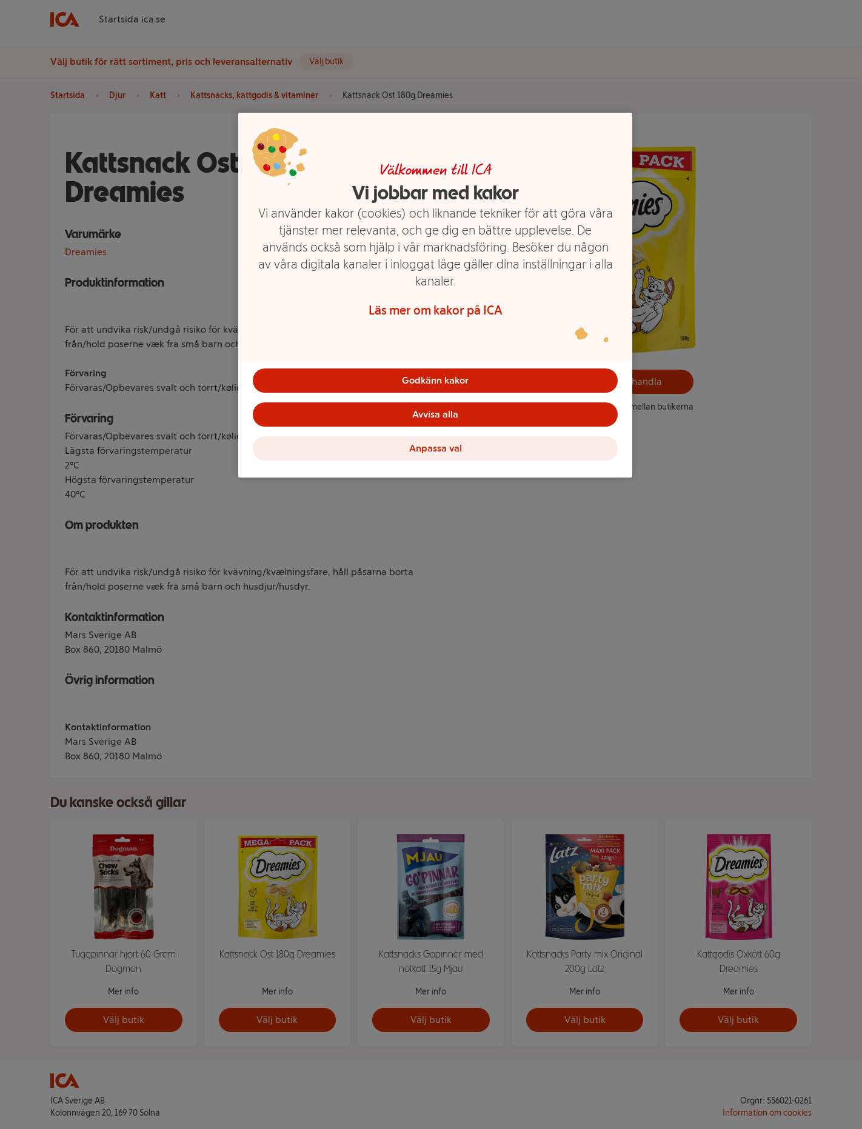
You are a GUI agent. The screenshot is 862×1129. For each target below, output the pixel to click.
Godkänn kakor (435, 380)
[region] (435, 295)
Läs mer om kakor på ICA (436, 310)
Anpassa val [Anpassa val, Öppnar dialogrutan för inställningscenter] (435, 448)
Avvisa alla (435, 414)
